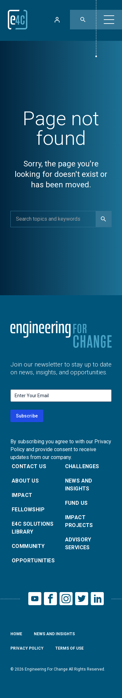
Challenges (82, 466)
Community (28, 546)
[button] (109, 19)
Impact (22, 495)
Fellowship (28, 509)
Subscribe (27, 415)
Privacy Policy (27, 648)
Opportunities (33, 560)
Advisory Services (78, 543)
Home (16, 634)
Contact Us (29, 466)
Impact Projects (79, 521)
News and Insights (78, 485)
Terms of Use (69, 648)
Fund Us (76, 503)
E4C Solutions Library (32, 528)
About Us (25, 481)
